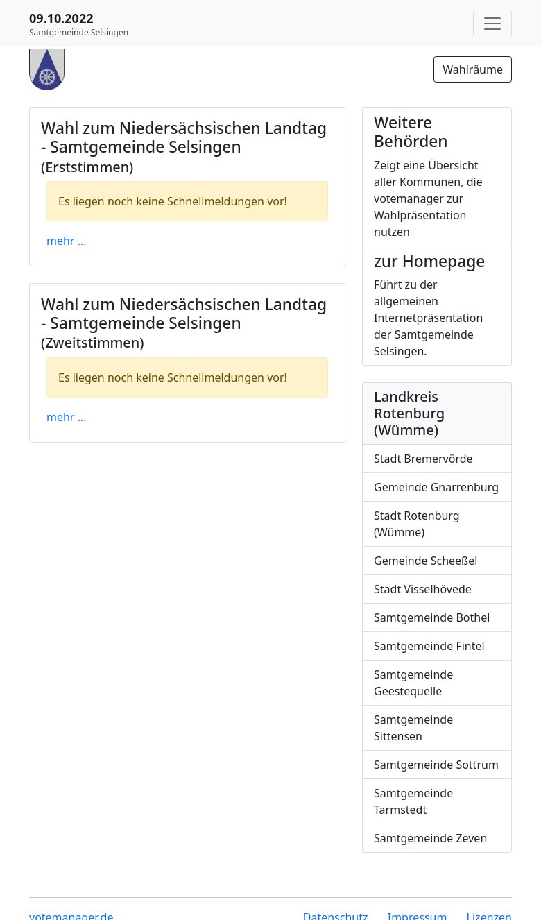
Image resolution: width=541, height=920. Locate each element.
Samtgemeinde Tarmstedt (413, 801)
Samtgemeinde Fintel (429, 646)
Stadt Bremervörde (423, 458)
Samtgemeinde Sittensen (413, 728)
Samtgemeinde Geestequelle (413, 683)
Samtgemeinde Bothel (432, 617)
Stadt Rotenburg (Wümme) (417, 524)
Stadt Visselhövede (423, 589)
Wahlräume (473, 69)
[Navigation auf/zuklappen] (492, 23)
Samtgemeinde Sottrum (436, 764)
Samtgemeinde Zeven (430, 838)
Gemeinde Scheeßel (425, 560)
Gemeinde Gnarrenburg (436, 487)
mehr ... (66, 240)
